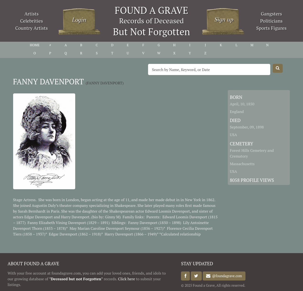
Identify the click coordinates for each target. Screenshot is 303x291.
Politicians (271, 21)
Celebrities (31, 21)
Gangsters (271, 13)
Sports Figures (271, 28)
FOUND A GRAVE (151, 10)
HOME (35, 45)
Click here (126, 278)
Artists (31, 13)
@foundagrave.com (226, 276)
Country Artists (31, 28)
